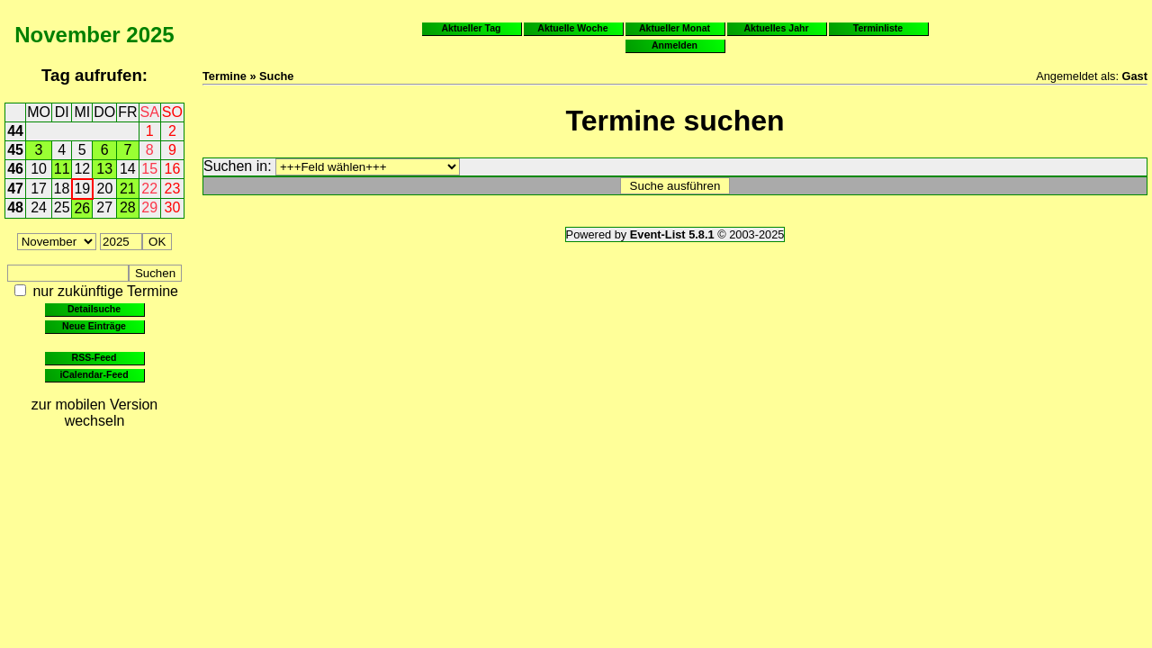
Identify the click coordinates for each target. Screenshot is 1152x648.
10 (39, 168)
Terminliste (878, 27)
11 (62, 168)
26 (82, 208)
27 (104, 207)
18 (62, 188)
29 (149, 207)
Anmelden (675, 45)
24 (39, 207)
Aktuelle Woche (572, 27)
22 (149, 188)
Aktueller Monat (674, 27)
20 (105, 188)
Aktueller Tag (470, 27)
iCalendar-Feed (93, 374)
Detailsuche (94, 308)
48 (15, 207)
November (67, 34)
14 (128, 168)
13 (104, 168)
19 (82, 188)
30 (173, 207)
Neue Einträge (94, 325)
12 (82, 168)
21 (128, 188)
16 (173, 168)
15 (149, 168)
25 (62, 207)
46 (15, 168)
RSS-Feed (94, 357)
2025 (150, 34)
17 (39, 188)
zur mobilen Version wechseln (95, 412)
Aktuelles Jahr (775, 27)
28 (128, 207)
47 (15, 188)
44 (15, 131)
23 (173, 188)
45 (15, 150)
